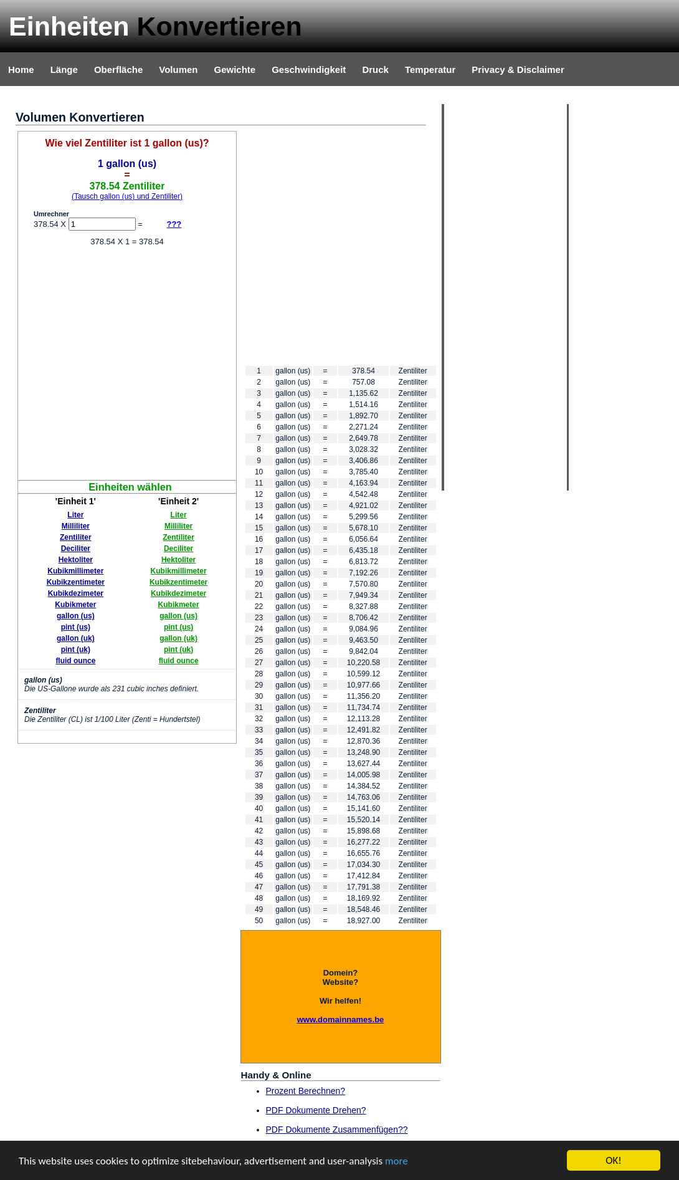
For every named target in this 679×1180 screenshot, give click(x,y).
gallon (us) (76, 616)
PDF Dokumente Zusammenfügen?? (337, 1129)
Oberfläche (118, 69)
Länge (64, 69)
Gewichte (234, 69)
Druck (375, 69)
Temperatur (430, 69)
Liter (75, 515)
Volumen (178, 69)
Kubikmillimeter (75, 571)
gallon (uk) (76, 638)
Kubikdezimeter (75, 593)
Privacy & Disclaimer (518, 69)
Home (21, 69)
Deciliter (75, 548)
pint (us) (75, 627)
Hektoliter (76, 559)
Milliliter (76, 526)
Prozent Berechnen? (306, 1091)
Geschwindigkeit (309, 69)
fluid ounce (75, 660)
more (396, 1161)
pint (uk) (75, 649)
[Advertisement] (128, 248)
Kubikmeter (75, 604)
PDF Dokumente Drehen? (316, 1110)
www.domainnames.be (340, 1019)
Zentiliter (76, 537)
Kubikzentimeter (76, 582)
